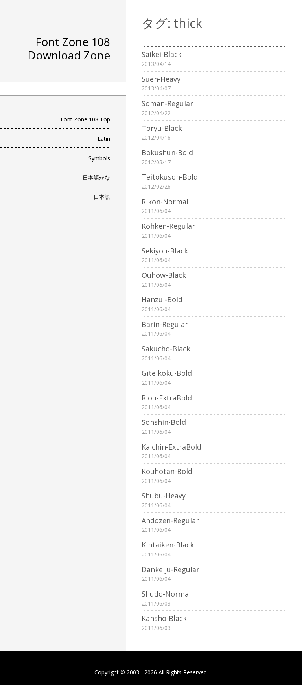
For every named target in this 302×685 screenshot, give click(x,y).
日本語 (102, 196)
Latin (104, 138)
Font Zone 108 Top (85, 119)
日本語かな (96, 177)
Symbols (99, 158)
